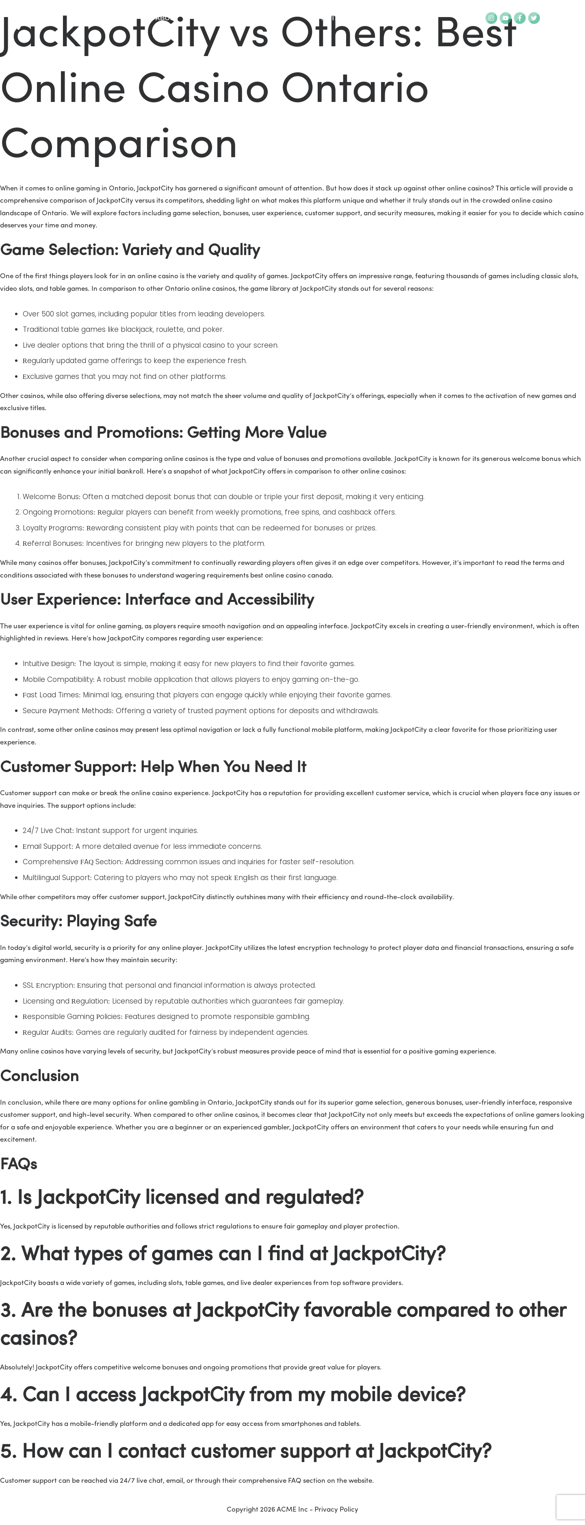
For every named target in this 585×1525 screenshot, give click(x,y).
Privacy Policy (336, 1509)
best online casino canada (291, 575)
